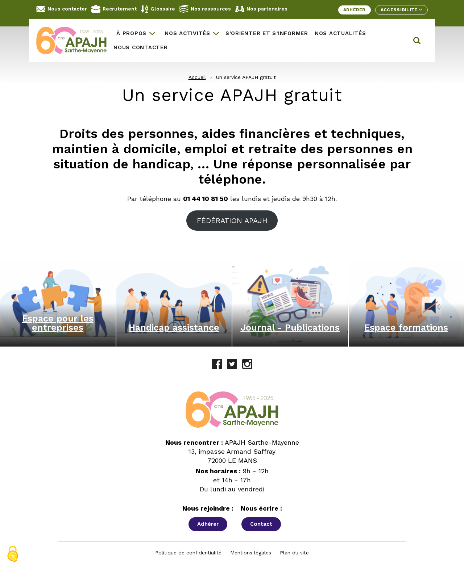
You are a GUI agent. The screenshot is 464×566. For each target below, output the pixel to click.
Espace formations (406, 327)
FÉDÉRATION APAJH (232, 220)
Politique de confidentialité (188, 552)
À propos (131, 33)
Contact (261, 524)
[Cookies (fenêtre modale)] (12, 554)
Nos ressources (205, 8)
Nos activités (187, 33)
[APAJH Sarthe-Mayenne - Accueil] (73, 40)
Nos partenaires (261, 9)
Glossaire (158, 9)
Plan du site (294, 552)
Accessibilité (401, 9)
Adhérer (354, 9)
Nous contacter (61, 9)
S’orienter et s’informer (266, 33)
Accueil (197, 77)
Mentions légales (250, 552)
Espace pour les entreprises (58, 323)
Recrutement (114, 9)
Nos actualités (340, 33)
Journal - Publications (290, 327)
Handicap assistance (174, 327)
